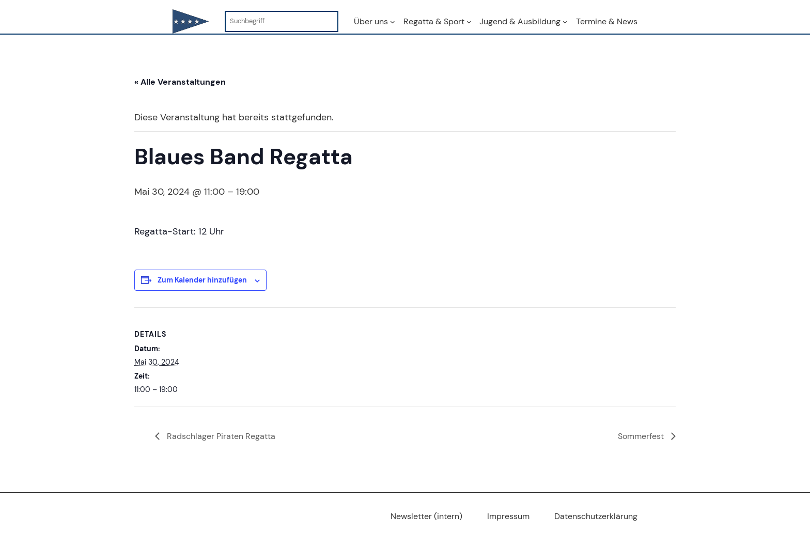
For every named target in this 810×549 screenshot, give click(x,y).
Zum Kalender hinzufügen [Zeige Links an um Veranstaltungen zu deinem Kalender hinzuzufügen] (202, 280)
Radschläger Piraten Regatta (220, 436)
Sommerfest (642, 436)
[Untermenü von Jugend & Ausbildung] (565, 21)
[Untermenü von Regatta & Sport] (469, 21)
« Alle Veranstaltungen (180, 81)
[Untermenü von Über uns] (392, 21)
